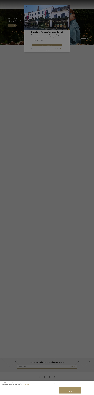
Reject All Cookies (70, 388)
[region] (47, 388)
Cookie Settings (70, 384)
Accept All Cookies (70, 391)
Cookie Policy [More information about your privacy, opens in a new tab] (26, 384)
